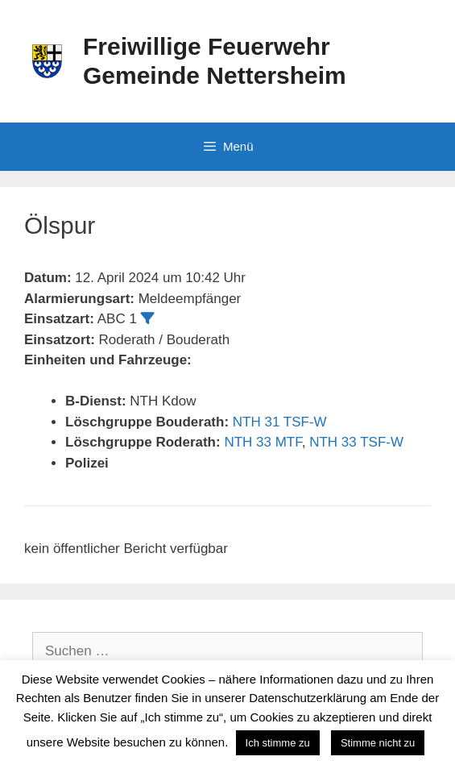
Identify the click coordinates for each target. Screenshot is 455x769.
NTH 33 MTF (262, 442)
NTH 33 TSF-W (356, 442)
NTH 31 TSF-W (280, 422)
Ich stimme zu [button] (278, 743)
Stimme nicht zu (378, 743)
